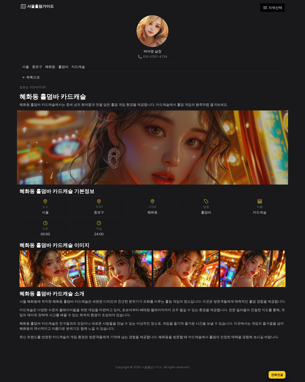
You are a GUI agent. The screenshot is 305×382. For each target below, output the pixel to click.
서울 (25, 67)
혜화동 (50, 67)
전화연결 (277, 374)
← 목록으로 (31, 77)
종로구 (37, 67)
